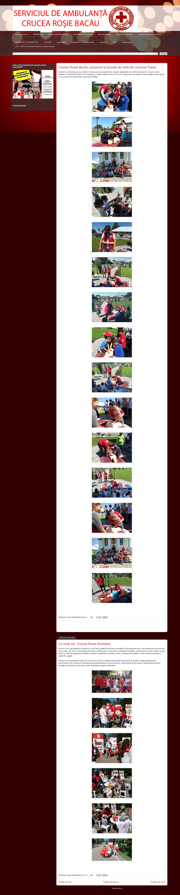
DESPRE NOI (38, 34)
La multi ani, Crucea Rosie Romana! (84, 644)
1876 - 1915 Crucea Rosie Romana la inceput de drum (35, 46)
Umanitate (48, 42)
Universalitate (127, 42)
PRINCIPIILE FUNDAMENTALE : (27, 42)
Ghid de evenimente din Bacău (150, 34)
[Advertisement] (112, 626)
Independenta (89, 42)
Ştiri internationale (104, 34)
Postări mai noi (64, 882)
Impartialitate (61, 42)
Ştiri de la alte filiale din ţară (58, 34)
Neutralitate (75, 42)
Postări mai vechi (157, 882)
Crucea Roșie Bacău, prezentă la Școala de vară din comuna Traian (107, 67)
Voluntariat (103, 42)
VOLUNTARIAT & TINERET (83, 34)
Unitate (114, 42)
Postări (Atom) (117, 888)
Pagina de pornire (21, 34)
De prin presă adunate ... (125, 34)
